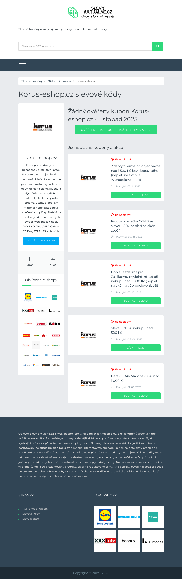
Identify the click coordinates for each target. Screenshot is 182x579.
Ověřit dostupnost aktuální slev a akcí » (116, 129)
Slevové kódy (31, 513)
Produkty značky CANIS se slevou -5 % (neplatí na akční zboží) (133, 225)
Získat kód (135, 347)
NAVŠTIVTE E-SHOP (41, 240)
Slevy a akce (30, 518)
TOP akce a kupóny (35, 508)
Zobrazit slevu (136, 194)
